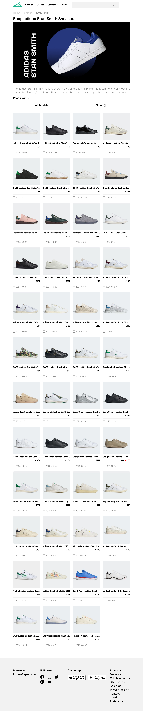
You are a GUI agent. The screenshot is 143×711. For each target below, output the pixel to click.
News (64, 5)
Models (114, 674)
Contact (115, 693)
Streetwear (53, 5)
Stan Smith (42, 12)
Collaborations (119, 678)
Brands (114, 670)
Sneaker (29, 5)
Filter (101, 105)
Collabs (40, 5)
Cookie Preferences (117, 699)
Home (16, 12)
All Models (41, 105)
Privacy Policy (118, 689)
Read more (21, 98)
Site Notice (116, 682)
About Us (115, 685)
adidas (28, 12)
